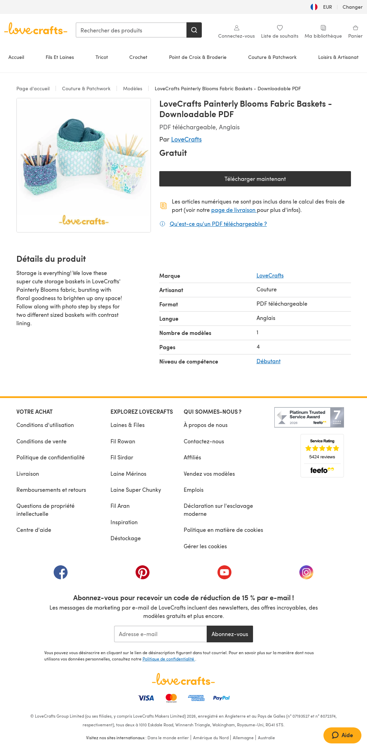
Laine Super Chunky (135, 489)
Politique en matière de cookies (223, 529)
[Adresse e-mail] (160, 634)
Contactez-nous (204, 441)
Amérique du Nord (211, 737)
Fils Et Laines (60, 57)
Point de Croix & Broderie (198, 57)
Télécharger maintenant (279, 180)
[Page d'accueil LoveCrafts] (184, 679)
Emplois (194, 489)
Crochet (138, 57)
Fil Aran (120, 505)
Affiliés (192, 457)
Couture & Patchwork (272, 57)
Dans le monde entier (168, 737)
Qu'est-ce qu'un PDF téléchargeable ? (218, 223)
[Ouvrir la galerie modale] (83, 165)
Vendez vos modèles (209, 473)
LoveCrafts (186, 139)
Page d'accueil (33, 88)
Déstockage (125, 538)
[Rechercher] (194, 30)
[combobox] (131, 30)
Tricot (101, 57)
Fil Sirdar (121, 457)
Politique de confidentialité (50, 457)
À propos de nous (206, 424)
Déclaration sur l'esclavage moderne (218, 509)
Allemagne (243, 737)
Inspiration (124, 522)
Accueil (16, 57)
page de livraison (234, 209)
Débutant (269, 361)
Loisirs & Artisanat (338, 57)
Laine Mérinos (128, 473)
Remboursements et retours (51, 489)
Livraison (27, 473)
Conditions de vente (41, 441)
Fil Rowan (122, 441)
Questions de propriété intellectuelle (45, 509)
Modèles (133, 88)
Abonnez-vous (230, 633)
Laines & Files (127, 424)
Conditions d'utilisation (45, 424)
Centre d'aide (33, 529)
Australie (266, 737)
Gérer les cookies (205, 546)
